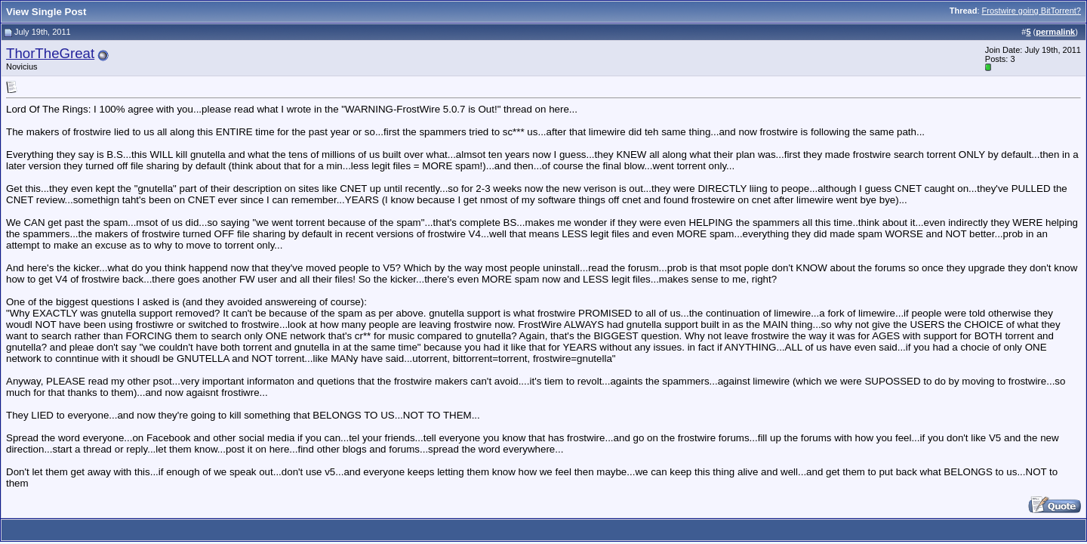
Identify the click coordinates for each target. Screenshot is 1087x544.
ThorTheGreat (50, 53)
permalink (1055, 31)
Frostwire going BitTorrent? (1031, 10)
